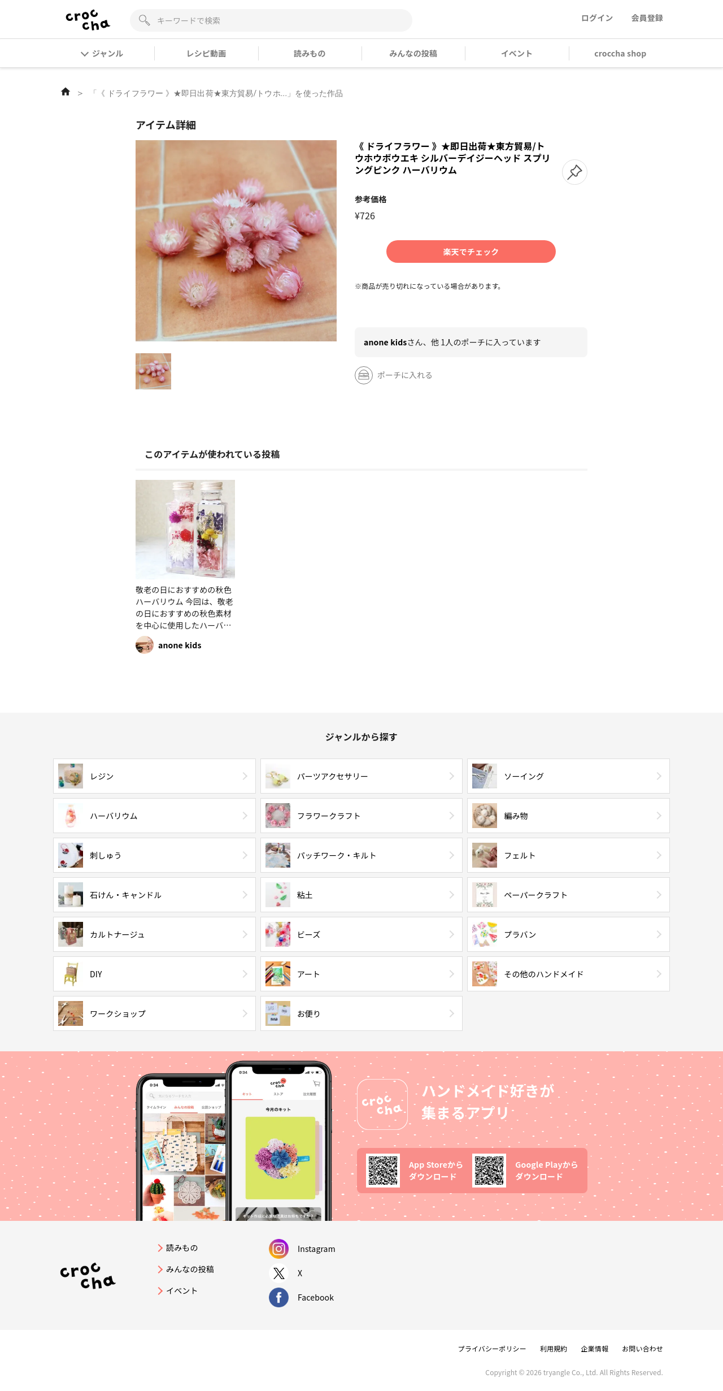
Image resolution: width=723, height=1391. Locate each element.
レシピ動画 (206, 53)
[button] (575, 172)
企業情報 (594, 1348)
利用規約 (554, 1348)
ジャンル (102, 53)
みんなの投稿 (413, 53)
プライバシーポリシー (492, 1348)
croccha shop (620, 53)
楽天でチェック (471, 251)
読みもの (310, 53)
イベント (517, 53)
